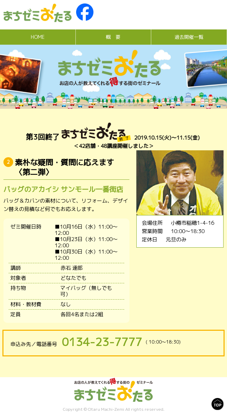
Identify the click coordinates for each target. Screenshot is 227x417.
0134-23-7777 (102, 341)
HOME (38, 37)
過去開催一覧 (188, 37)
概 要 (113, 37)
